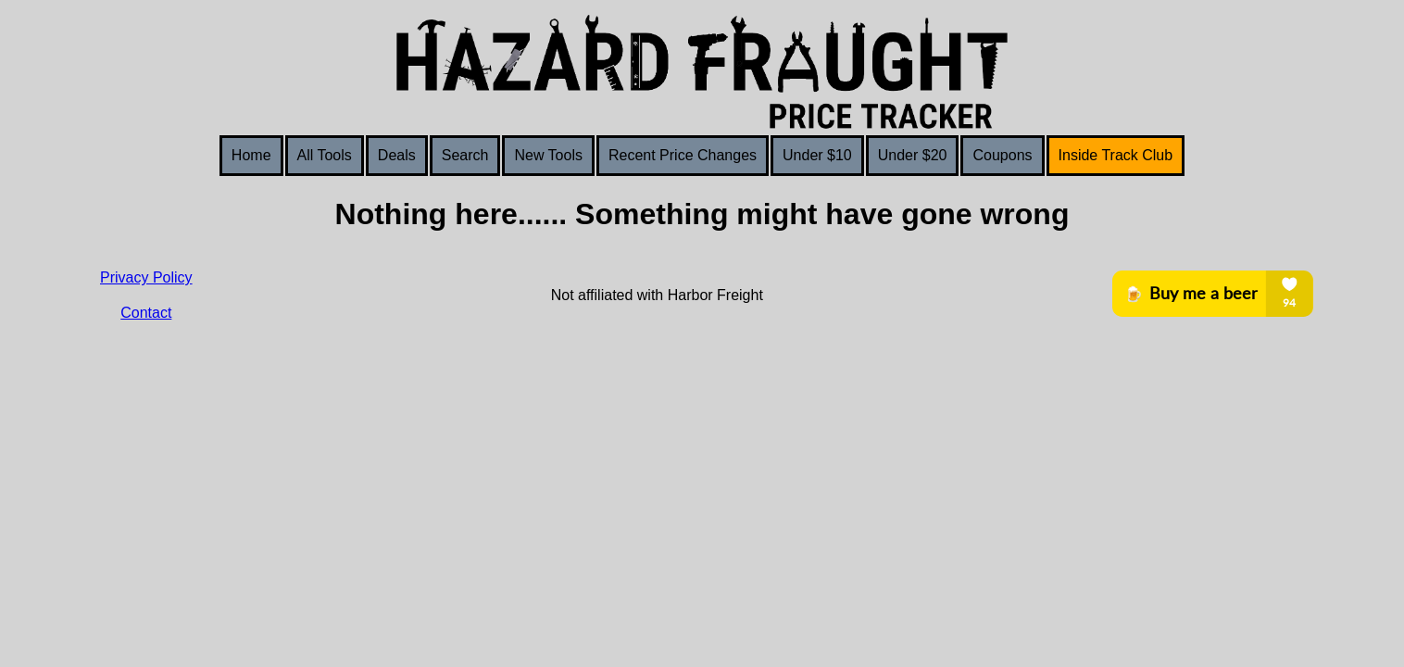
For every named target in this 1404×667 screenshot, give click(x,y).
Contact (145, 313)
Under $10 (817, 155)
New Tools (548, 155)
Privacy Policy (146, 277)
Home (251, 155)
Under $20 (912, 155)
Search (465, 155)
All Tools (324, 155)
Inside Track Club (1116, 155)
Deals (397, 155)
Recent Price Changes (682, 155)
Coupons (1002, 155)
